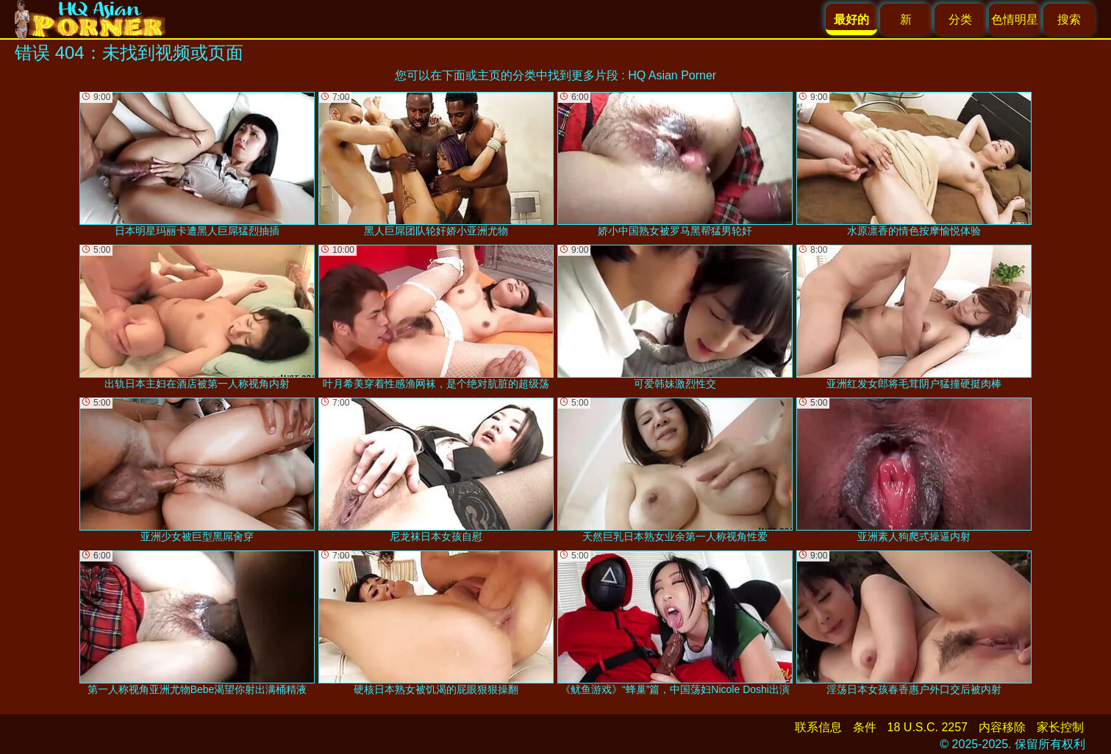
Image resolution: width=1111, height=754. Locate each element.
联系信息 (818, 727)
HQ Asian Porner (672, 75)
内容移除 (1002, 727)
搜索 (1069, 19)
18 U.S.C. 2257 (927, 727)
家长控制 (1060, 727)
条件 (864, 727)
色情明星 (1014, 19)
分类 (960, 19)
